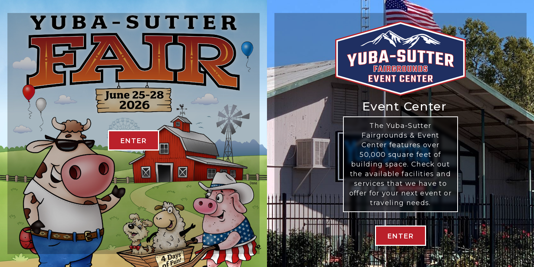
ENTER (133, 141)
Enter (400, 236)
